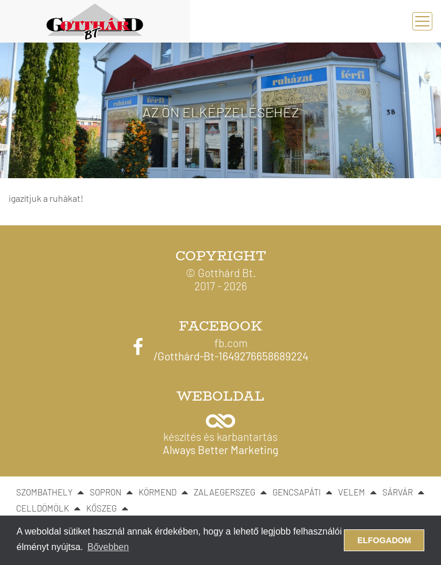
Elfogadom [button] (384, 540)
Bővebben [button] (108, 547)
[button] (220, 431)
